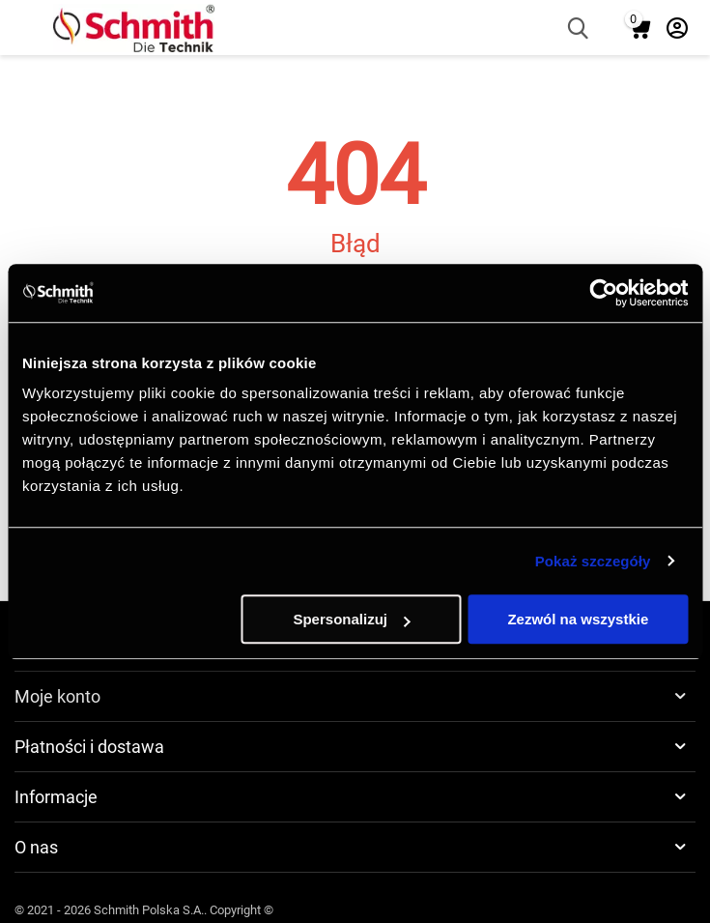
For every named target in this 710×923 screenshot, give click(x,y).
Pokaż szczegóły (593, 561)
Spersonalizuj (352, 619)
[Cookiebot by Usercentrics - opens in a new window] (603, 292)
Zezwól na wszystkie (577, 619)
